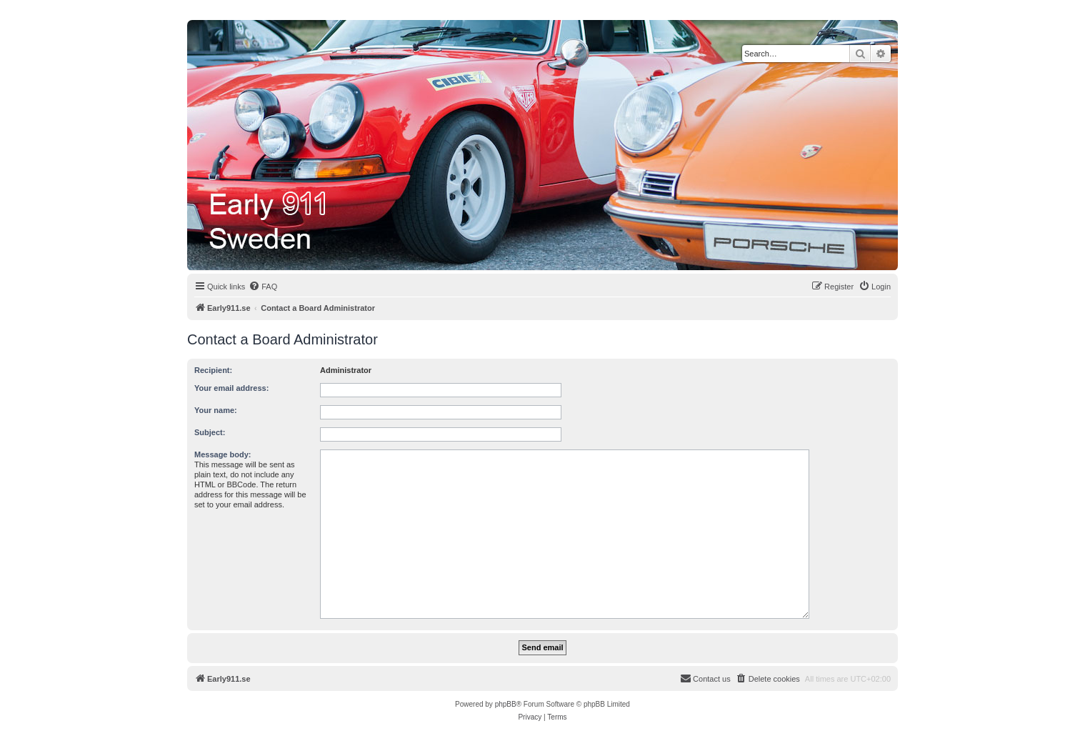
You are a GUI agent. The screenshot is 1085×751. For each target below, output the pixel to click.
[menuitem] (263, 286)
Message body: (222, 454)
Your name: (215, 410)
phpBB (505, 704)
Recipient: (213, 370)
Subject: (209, 432)
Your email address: (231, 388)
